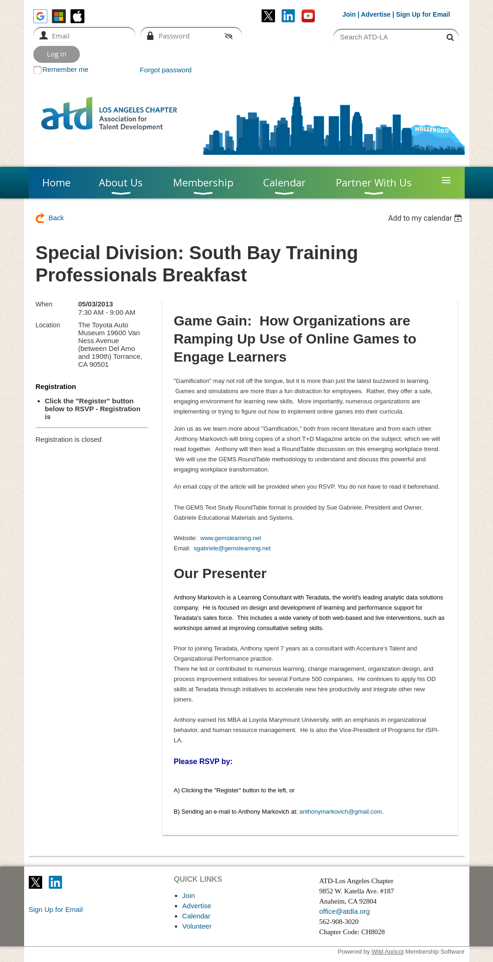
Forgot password (166, 70)
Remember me (66, 69)
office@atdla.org (344, 911)
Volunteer (196, 926)
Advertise (376, 14)
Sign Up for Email (56, 909)
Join (349, 14)
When (44, 304)
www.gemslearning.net (230, 538)
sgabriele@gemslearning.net (232, 548)
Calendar (196, 916)
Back (56, 218)
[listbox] (426, 218)
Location (48, 325)
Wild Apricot (387, 951)
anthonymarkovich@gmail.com (340, 811)
